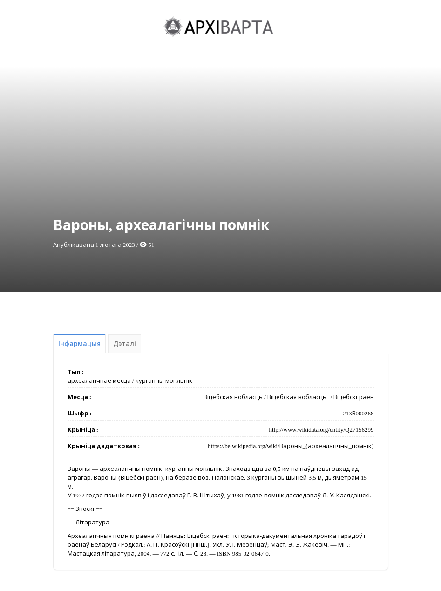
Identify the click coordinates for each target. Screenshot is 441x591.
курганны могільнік (164, 380)
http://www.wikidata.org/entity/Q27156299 (321, 429)
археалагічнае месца (99, 380)
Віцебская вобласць (233, 397)
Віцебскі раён (353, 397)
